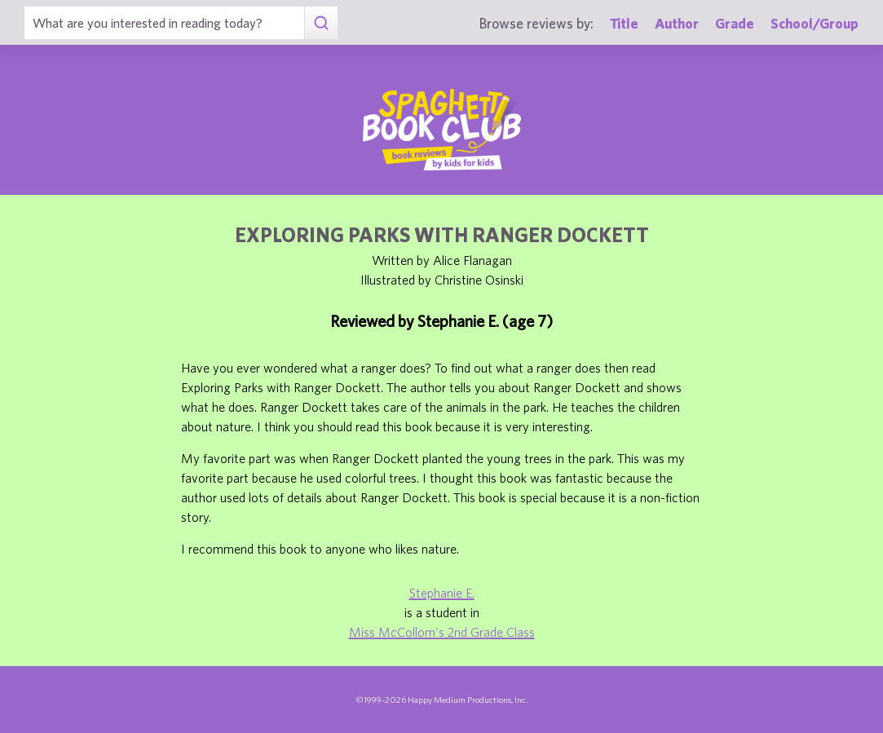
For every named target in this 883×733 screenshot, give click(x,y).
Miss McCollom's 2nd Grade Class (442, 632)
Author (677, 23)
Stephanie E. (442, 592)
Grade (734, 23)
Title (624, 23)
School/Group (814, 23)
